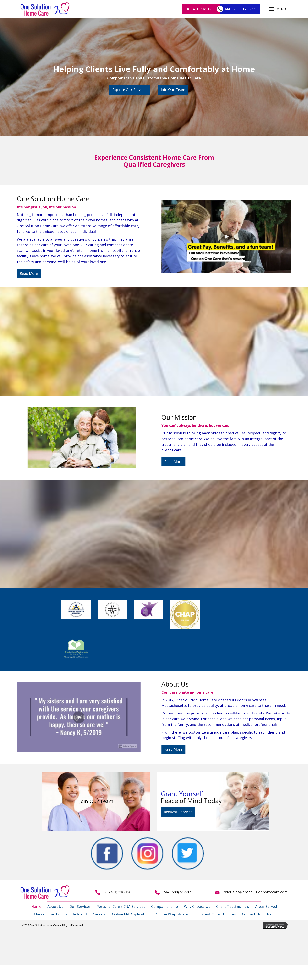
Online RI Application (173, 914)
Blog (271, 914)
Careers (99, 914)
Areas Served (266, 906)
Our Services (80, 906)
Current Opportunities (216, 914)
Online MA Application (131, 914)
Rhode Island (76, 914)
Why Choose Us (197, 906)
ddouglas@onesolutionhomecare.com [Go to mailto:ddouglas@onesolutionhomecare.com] (256, 892)
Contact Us (251, 914)
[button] (129, 90)
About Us (55, 906)
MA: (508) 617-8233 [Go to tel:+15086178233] (179, 892)
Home (36, 906)
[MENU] (277, 9)
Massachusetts (46, 914)
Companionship (164, 906)
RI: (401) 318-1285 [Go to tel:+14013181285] (118, 892)
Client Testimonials (232, 906)
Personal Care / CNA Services (121, 906)
